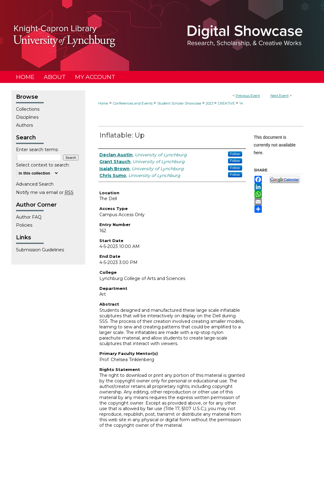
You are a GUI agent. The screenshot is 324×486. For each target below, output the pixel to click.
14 (241, 103)
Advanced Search (35, 184)
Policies (24, 225)
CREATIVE (227, 103)
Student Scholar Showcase (179, 103)
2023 (210, 103)
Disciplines (27, 117)
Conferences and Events (133, 103)
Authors (24, 125)
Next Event (279, 95)
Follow (235, 154)
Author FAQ (29, 217)
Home (103, 103)
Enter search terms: (37, 149)
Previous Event (248, 95)
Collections (27, 109)
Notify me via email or (45, 192)
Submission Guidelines (40, 250)
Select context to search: (43, 165)
